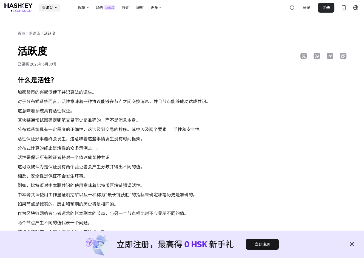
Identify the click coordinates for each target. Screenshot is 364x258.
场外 (105, 7)
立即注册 (262, 244)
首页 (21, 33)
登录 (306, 7)
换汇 (126, 7)
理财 (140, 7)
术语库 (34, 33)
